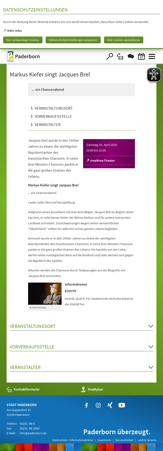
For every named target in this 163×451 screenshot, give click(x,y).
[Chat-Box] (130, 56)
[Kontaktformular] (120, 56)
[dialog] (81, 24)
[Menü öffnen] (151, 56)
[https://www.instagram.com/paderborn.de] (98, 405)
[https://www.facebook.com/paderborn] (86, 405)
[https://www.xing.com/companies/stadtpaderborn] (110, 405)
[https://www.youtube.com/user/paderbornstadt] (122, 405)
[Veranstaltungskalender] (141, 56)
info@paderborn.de (33, 433)
